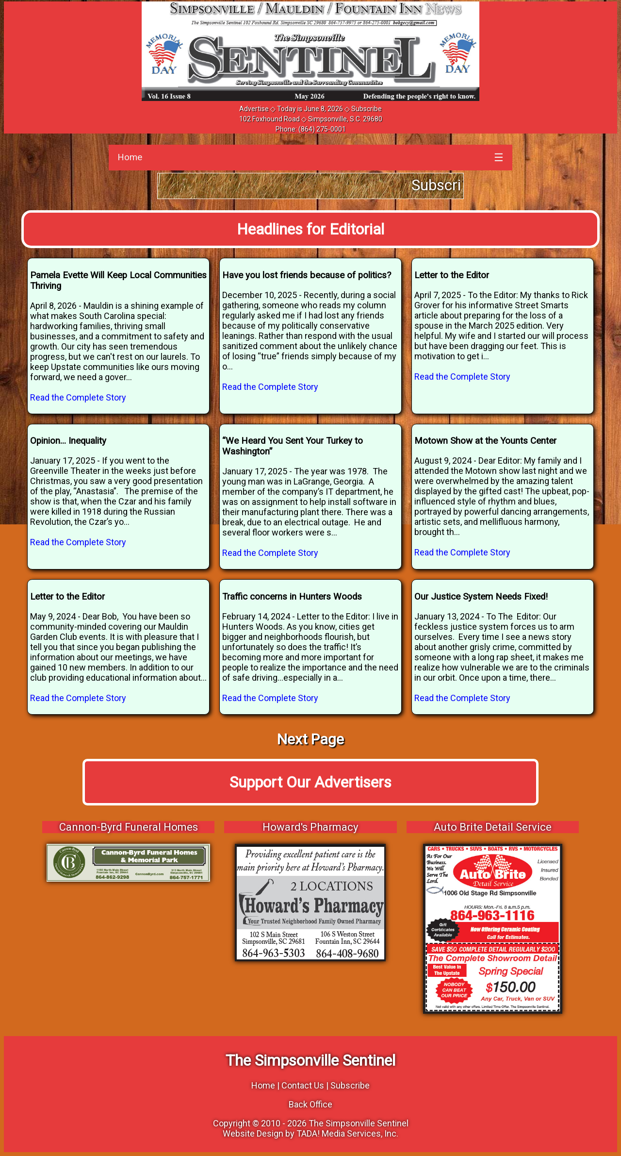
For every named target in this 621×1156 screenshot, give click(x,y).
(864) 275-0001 (322, 129)
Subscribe (366, 109)
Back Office (310, 1104)
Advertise (254, 109)
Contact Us (302, 1085)
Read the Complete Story (78, 397)
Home (129, 157)
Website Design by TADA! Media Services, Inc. (310, 1133)
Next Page (310, 739)
